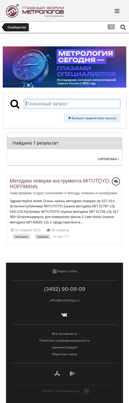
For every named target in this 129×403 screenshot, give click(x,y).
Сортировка (108, 159)
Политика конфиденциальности (64, 340)
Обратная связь (64, 354)
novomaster (54, 193)
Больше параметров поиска (92, 118)
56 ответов (58, 230)
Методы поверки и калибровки (92, 193)
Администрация (64, 347)
